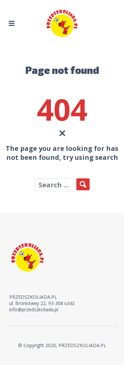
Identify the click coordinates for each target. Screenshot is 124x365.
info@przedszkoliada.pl (33, 309)
